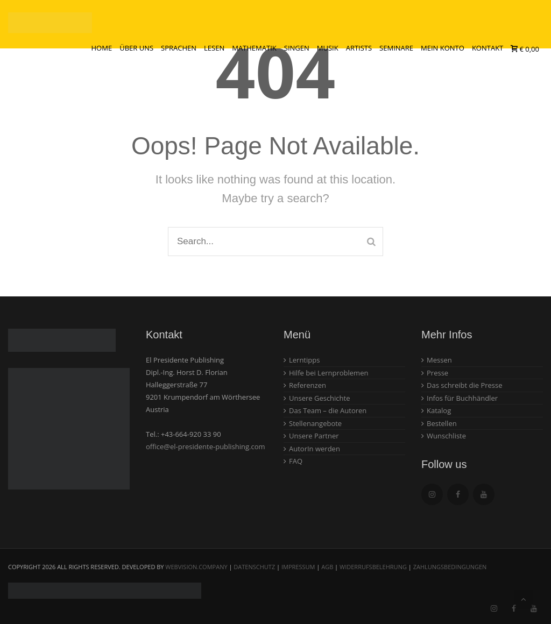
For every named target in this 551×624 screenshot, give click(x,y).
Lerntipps (304, 360)
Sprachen (178, 48)
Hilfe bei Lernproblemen (328, 373)
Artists (359, 48)
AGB (327, 567)
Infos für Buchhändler (462, 398)
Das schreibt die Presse (465, 385)
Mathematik (254, 48)
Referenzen (307, 385)
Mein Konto (442, 48)
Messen (439, 360)
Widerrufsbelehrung (373, 567)
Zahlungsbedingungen (450, 567)
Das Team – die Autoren (327, 410)
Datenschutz (254, 567)
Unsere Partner (314, 436)
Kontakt (487, 48)
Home (101, 48)
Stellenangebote (315, 423)
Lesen (214, 48)
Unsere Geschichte (319, 398)
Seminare (396, 48)
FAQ (295, 461)
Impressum (298, 567)
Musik (327, 48)
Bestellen (442, 423)
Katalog (439, 410)
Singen (296, 48)
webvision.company (196, 567)
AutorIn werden (314, 448)
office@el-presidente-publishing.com (205, 446)
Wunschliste (446, 436)
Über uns (136, 48)
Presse (437, 373)
